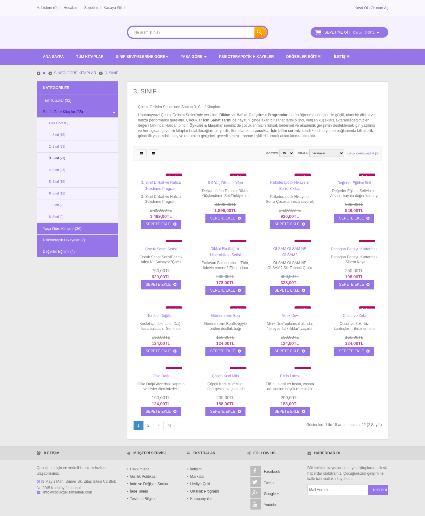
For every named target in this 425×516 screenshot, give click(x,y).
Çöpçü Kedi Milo (225, 376)
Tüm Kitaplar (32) (57, 100)
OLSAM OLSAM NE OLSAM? (289, 252)
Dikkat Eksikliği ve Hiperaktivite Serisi (225, 252)
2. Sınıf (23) (57, 146)
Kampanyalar (201, 499)
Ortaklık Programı (204, 491)
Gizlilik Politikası (143, 476)
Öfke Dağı (161, 376)
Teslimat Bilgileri (143, 499)
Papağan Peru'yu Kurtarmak (354, 249)
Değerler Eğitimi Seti (354, 183)
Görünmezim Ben (225, 315)
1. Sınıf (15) (57, 135)
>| (169, 425)
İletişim (196, 469)
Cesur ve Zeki (354, 315)
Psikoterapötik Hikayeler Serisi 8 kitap (290, 185)
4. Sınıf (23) (57, 170)
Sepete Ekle (161, 224)
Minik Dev (290, 315)
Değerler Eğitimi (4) (59, 251)
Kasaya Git (113, 7)
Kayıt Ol (361, 8)
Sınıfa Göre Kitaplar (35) (63, 112)
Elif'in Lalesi (289, 376)
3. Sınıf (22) (57, 158)
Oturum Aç (379, 8)
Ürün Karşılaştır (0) (362, 153)
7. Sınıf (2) (56, 205)
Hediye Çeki (200, 484)
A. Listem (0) (47, 7)
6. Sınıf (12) (57, 193)
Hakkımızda (140, 469)
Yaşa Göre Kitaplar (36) (62, 229)
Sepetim (91, 7)
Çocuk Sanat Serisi (161, 249)
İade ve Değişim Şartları (150, 484)
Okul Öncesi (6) (59, 123)
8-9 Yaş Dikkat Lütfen (225, 183)
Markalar (197, 476)
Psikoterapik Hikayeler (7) (64, 240)
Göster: (272, 153)
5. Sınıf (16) (57, 181)
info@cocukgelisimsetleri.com (67, 492)
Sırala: (303, 153)
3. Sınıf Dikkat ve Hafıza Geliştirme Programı (161, 185)
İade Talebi (139, 491)
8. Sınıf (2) (56, 217)
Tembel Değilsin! (161, 315)
